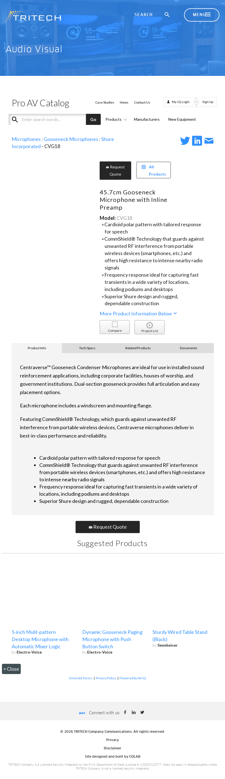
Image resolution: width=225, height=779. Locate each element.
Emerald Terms (80, 678)
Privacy (112, 740)
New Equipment (182, 119)
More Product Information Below (139, 313)
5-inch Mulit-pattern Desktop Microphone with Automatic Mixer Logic (40, 639)
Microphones (26, 139)
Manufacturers (147, 119)
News (124, 102)
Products (115, 119)
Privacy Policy (106, 678)
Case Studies (104, 102)
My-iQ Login (181, 102)
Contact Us (142, 102)
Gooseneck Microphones (71, 139)
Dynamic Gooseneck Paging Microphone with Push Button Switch (112, 639)
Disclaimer (112, 748)
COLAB (134, 757)
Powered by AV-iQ (133, 678)
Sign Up (207, 102)
